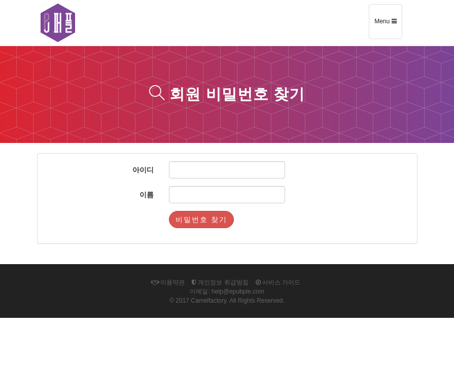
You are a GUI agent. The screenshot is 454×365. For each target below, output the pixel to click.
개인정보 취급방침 (220, 282)
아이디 (143, 170)
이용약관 (168, 282)
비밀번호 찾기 (201, 219)
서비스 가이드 (278, 282)
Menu (388, 25)
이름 (146, 195)
